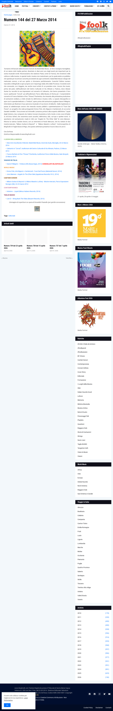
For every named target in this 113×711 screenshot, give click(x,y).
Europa (80, 478)
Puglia (80, 563)
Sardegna (81, 575)
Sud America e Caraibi (85, 494)
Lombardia (81, 543)
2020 (93, 653)
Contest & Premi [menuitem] (50, 6)
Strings (80, 436)
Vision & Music (83, 452)
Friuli (79, 531)
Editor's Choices (29, 1)
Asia (79, 474)
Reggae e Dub (82, 428)
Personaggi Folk (83, 416)
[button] (103, 6)
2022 (93, 661)
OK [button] (7, 705)
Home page (8, 15)
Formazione (82, 380)
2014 (93, 629)
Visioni (80, 456)
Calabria (80, 515)
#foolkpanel (82, 348)
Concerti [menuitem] (36, 6)
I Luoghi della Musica (85, 384)
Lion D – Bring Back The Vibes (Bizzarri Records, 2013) (26, 199)
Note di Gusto (82, 412)
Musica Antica (82, 408)
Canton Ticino (82, 523)
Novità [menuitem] (63, 6)
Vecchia (68, 258)
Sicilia (80, 579)
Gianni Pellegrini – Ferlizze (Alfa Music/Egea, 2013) (24, 164)
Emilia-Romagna (83, 527)
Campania (81, 519)
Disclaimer (99, 708)
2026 (93, 677)
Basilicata (81, 511)
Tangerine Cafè (83, 448)
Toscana (81, 583)
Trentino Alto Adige (84, 587)
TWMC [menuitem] (17, 12)
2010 (93, 613)
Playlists (80, 420)
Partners (53, 1)
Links (60, 1)
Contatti (46, 1)
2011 (93, 617)
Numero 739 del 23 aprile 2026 (13, 247)
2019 (93, 649)
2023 (93, 665)
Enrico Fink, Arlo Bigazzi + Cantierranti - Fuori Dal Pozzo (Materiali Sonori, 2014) (34, 171)
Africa (80, 470)
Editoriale (16, 15)
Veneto (80, 599)
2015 (93, 633)
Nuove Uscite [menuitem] (75, 6)
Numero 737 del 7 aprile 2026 (58, 247)
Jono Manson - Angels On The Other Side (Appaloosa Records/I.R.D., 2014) (33, 174)
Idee (79, 388)
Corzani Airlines (83, 368)
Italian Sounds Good (85, 392)
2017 (93, 641)
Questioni (81, 424)
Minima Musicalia (84, 404)
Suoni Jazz (81, 440)
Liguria (80, 539)
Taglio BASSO (82, 444)
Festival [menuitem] (25, 6)
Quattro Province (84, 567)
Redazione (18, 1)
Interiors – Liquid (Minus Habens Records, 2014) (23, 191)
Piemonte (81, 559)
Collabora (39, 1)
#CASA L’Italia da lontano (86, 344)
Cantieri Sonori (83, 360)
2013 (93, 625)
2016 (93, 637)
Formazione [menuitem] (88, 6)
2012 (93, 621)
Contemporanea (83, 364)
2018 (93, 645)
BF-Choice (81, 356)
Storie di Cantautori (84, 432)
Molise (80, 551)
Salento (80, 571)
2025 (93, 673)
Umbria (80, 591)
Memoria (81, 400)
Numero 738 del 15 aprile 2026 (36, 247)
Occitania (81, 555)
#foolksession (82, 352)
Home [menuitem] (17, 6)
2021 (93, 657)
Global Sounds (83, 482)
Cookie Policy (88, 708)
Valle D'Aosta (82, 595)
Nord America (82, 486)
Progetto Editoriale (7, 1)
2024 (93, 669)
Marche (80, 547)
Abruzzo (80, 507)
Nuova (5, 258)
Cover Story (82, 372)
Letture (80, 396)
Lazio (79, 535)
